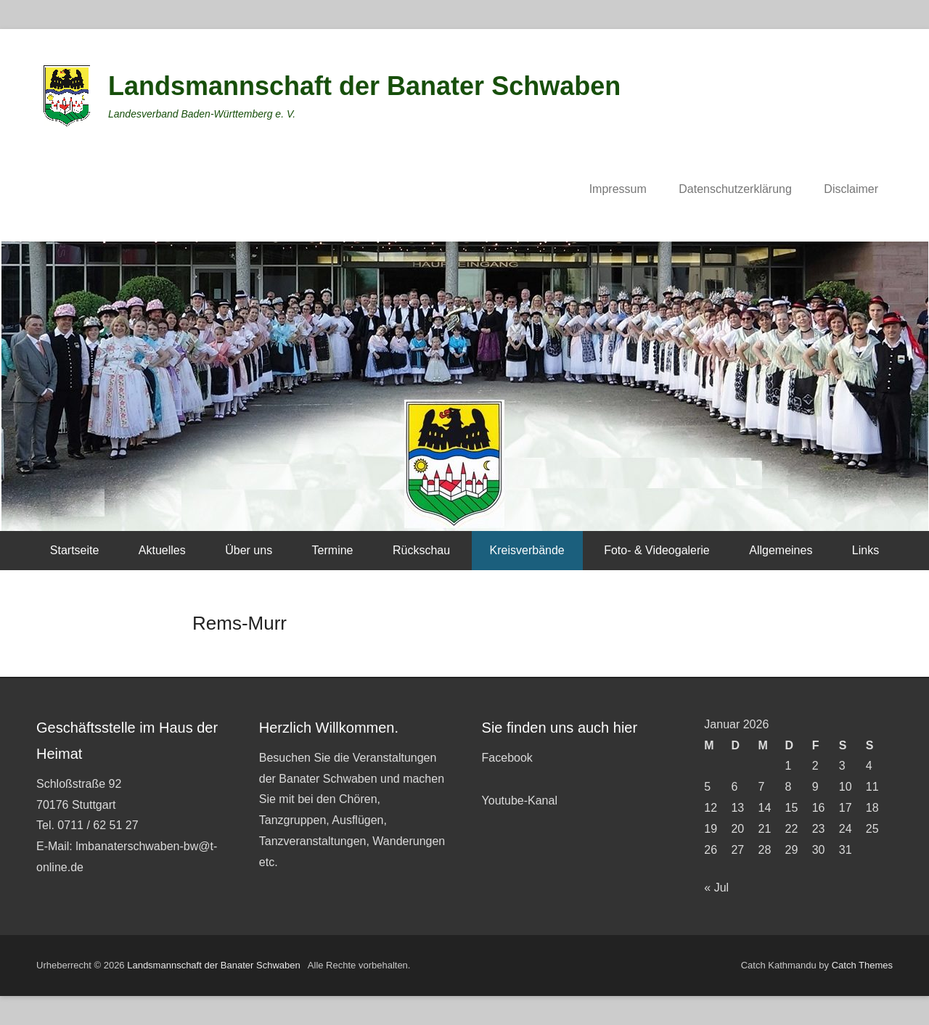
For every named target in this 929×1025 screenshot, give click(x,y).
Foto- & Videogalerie (657, 550)
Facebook (507, 758)
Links (865, 550)
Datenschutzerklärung (735, 189)
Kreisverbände (527, 550)
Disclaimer (851, 189)
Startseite (74, 550)
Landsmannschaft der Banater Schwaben (364, 86)
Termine (332, 550)
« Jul (716, 887)
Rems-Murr (239, 623)
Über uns (248, 550)
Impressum (618, 189)
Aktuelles (162, 550)
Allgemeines (780, 550)
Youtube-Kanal (519, 800)
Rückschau (421, 550)
